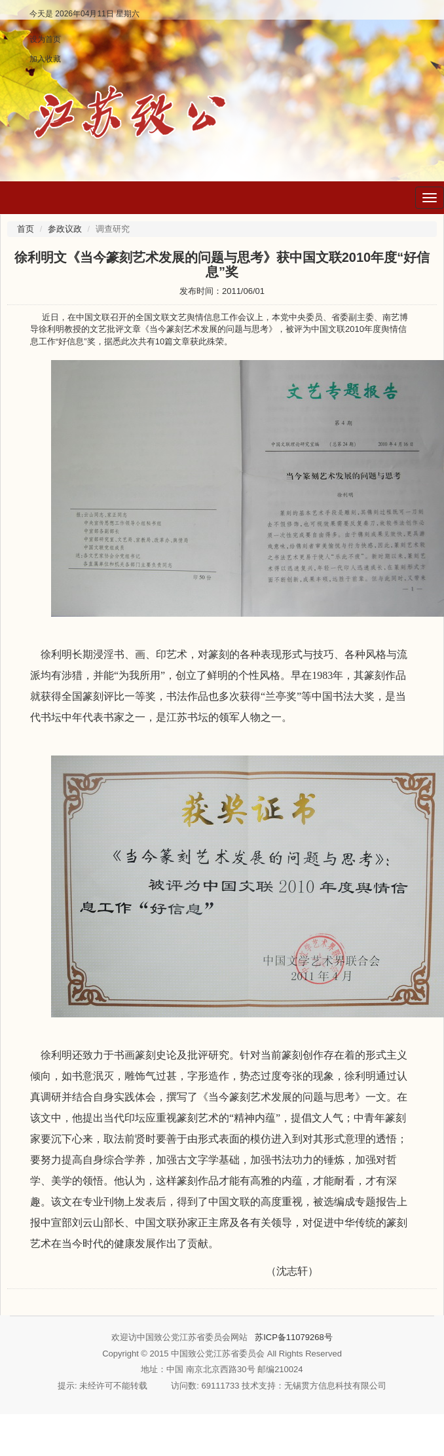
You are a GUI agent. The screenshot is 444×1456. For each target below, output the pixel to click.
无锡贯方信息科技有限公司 (335, 1386)
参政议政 (65, 229)
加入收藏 (45, 59)
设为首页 (45, 39)
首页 (25, 229)
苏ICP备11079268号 (294, 1337)
